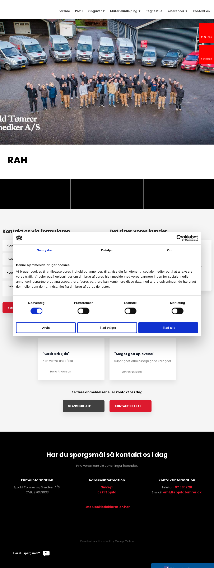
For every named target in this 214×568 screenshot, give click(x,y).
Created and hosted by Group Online (107, 541)
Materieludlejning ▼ (125, 11)
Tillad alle (168, 327)
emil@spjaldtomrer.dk (182, 492)
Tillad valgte (107, 327)
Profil (79, 11)
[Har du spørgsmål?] (31, 553)
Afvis (46, 327)
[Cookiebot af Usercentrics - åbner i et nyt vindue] (179, 238)
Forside (64, 11)
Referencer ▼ (177, 11)
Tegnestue (154, 11)
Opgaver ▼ (96, 11)
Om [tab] (169, 250)
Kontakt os (201, 11)
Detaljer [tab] (107, 250)
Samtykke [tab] (44, 250)
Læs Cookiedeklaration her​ (107, 507)
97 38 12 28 (183, 487)
